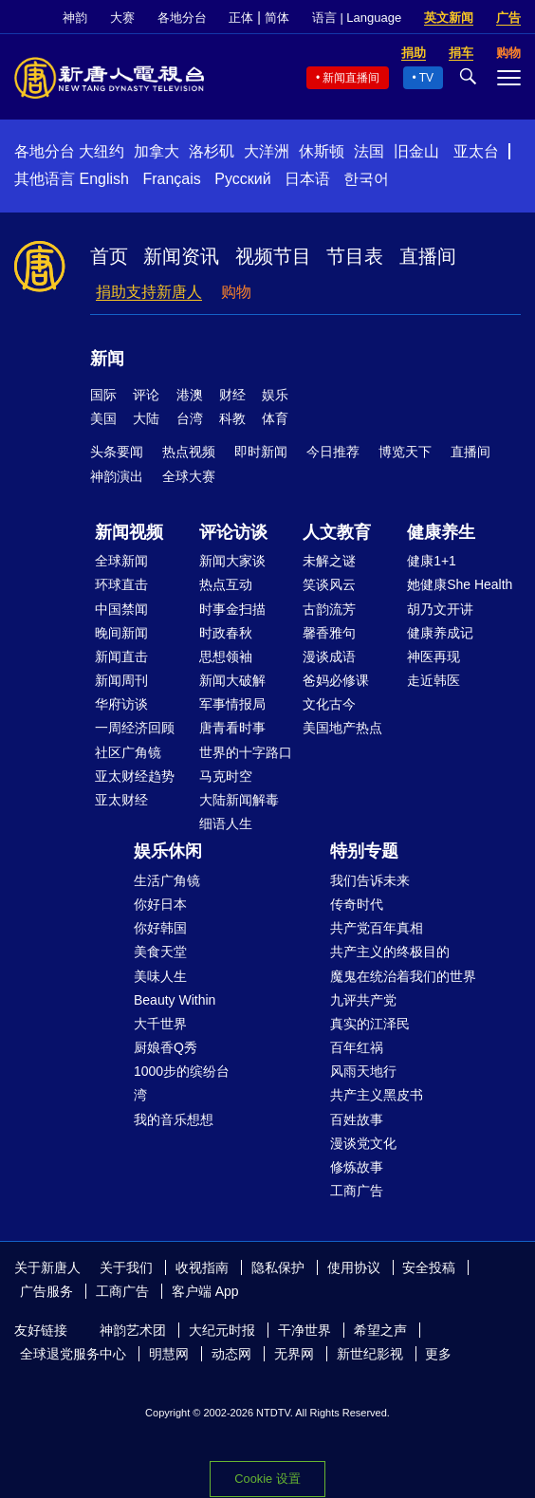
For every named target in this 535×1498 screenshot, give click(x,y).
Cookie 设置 (267, 1478)
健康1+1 (431, 560)
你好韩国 (160, 927)
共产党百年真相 (376, 927)
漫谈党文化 (363, 1143)
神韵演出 (116, 476)
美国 (103, 418)
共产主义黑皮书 (376, 1094)
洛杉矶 (211, 151)
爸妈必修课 (336, 680)
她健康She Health (459, 584)
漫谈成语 (329, 656)
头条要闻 (116, 451)
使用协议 (353, 1267)
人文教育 (337, 532)
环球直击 (121, 584)
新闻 (107, 358)
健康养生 (441, 532)
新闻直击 (121, 656)
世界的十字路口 (245, 752)
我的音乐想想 (173, 1119)
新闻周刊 (121, 680)
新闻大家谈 (232, 560)
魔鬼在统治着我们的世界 (403, 976)
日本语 (307, 179)
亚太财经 (121, 799)
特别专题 (364, 850)
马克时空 (225, 776)
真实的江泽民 (370, 1023)
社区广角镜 (128, 752)
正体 (241, 17)
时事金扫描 (232, 609)
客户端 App (205, 1291)
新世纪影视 (370, 1353)
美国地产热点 (342, 727)
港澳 (189, 394)
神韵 (75, 17)
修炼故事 (356, 1166)
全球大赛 (188, 476)
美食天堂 (160, 951)
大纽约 (101, 151)
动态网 (231, 1353)
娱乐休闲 (168, 850)
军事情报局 (232, 704)
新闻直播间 (351, 77)
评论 (146, 394)
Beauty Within (174, 1000)
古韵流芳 (329, 609)
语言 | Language (356, 17)
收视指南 (202, 1267)
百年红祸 (356, 1047)
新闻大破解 (232, 680)
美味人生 (160, 976)
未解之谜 (329, 560)
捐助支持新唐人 (149, 292)
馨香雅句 (329, 632)
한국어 (366, 179)
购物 (236, 292)
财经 (232, 394)
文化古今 (329, 704)
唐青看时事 (232, 727)
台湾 (189, 418)
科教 (232, 418)
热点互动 (225, 584)
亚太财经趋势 (135, 776)
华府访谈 (121, 704)
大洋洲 (266, 151)
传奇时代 (356, 904)
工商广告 (356, 1190)
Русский (242, 179)
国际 (103, 394)
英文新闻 (448, 17)
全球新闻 (121, 560)
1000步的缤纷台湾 (182, 1082)
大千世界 (160, 1023)
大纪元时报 (222, 1330)
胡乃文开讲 (440, 609)
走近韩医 (433, 680)
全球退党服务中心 (73, 1353)
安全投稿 (428, 1267)
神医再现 (433, 656)
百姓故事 (356, 1119)
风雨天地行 (363, 1071)
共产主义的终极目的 (390, 951)
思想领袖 (225, 656)
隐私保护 (277, 1267)
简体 (277, 17)
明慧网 (169, 1353)
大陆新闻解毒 (239, 799)
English (103, 179)
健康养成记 (440, 632)
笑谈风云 (329, 584)
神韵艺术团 (133, 1330)
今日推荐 (333, 451)
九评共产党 (363, 1000)
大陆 (146, 418)
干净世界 (304, 1330)
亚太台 (476, 151)
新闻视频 (129, 532)
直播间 (427, 256)
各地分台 (182, 17)
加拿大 (156, 151)
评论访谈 (233, 532)
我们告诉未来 (370, 880)
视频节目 (273, 256)
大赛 (122, 17)
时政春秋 (225, 632)
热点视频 (188, 451)
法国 (369, 151)
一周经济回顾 (135, 727)
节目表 (354, 256)
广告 (508, 17)
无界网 (294, 1353)
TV (426, 77)
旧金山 (416, 151)
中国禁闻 (121, 609)
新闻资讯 (181, 256)
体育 (275, 418)
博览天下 (405, 451)
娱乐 (275, 394)
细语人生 (225, 823)
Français (171, 179)
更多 (438, 1353)
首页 (109, 256)
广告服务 (46, 1291)
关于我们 (126, 1267)
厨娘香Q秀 (165, 1047)
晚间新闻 (121, 632)
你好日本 (160, 904)
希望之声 (380, 1330)
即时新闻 (260, 451)
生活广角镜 (167, 880)
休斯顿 (321, 151)
